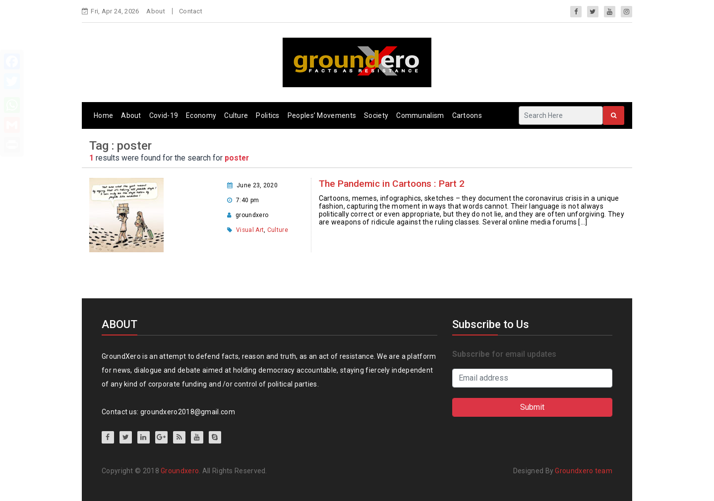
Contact (190, 11)
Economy (201, 115)
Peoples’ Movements (322, 115)
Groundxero (180, 471)
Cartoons (467, 115)
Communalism (420, 115)
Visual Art (250, 229)
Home (103, 115)
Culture (236, 115)
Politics (267, 115)
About (155, 11)
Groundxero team (583, 471)
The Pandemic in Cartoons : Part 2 (392, 183)
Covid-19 (163, 115)
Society (376, 115)
